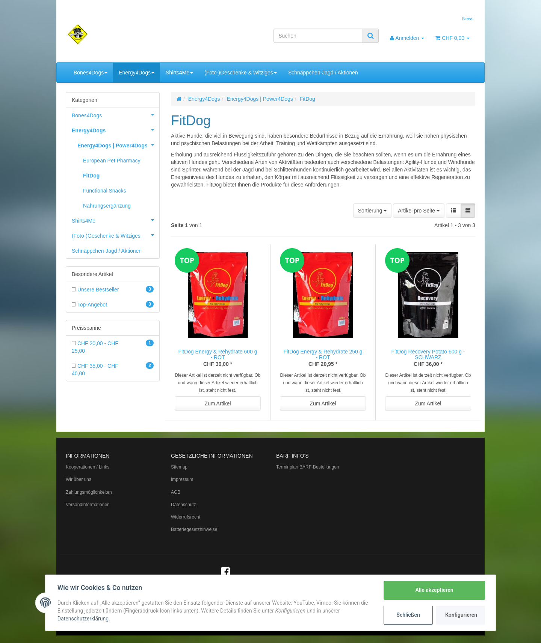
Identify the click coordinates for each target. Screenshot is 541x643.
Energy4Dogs (136, 73)
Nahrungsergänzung (107, 206)
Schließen (408, 615)
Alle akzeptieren (434, 590)
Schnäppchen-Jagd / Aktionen (323, 73)
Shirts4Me (179, 73)
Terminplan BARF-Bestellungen (307, 467)
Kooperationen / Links (87, 467)
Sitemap (179, 467)
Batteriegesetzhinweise (194, 529)
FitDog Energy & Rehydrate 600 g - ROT (217, 354)
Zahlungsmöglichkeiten (89, 492)
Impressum (182, 479)
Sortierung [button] (372, 211)
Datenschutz (183, 504)
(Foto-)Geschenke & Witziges (240, 73)
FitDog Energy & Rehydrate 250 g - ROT (322, 354)
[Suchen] (318, 36)
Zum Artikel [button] (217, 403)
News (467, 18)
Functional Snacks (104, 191)
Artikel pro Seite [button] (419, 211)
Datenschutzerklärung (83, 619)
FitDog (91, 176)
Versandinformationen (88, 504)
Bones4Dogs (90, 73)
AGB (175, 492)
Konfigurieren (461, 615)
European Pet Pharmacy (112, 161)
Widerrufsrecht (185, 517)
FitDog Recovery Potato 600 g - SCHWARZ (428, 354)
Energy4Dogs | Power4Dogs (118, 145)
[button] (453, 210)
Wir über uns (78, 479)
